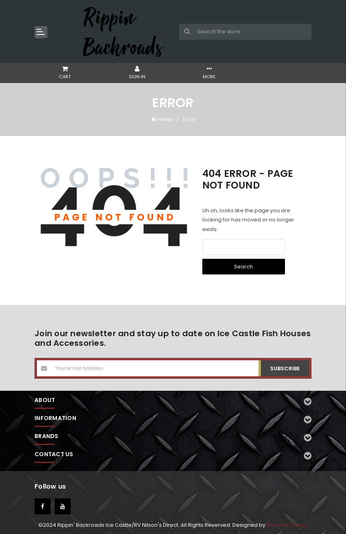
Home (165, 119)
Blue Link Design (287, 525)
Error (189, 119)
